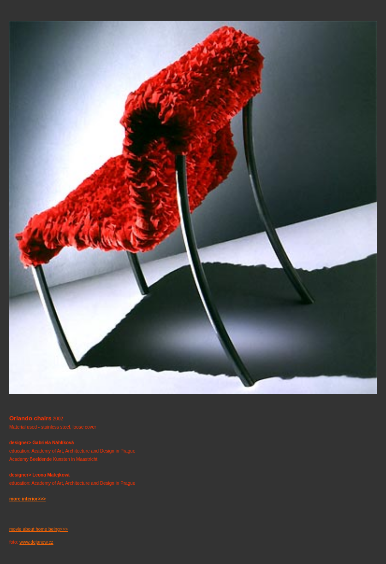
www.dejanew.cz (36, 542)
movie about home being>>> (38, 529)
